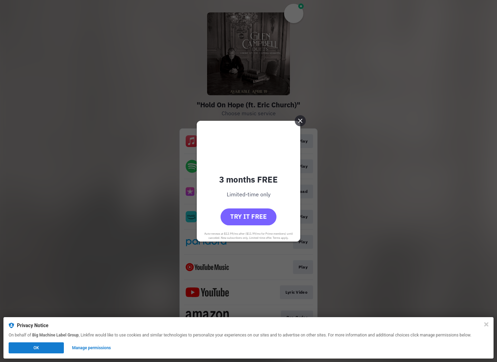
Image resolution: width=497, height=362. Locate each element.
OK (36, 347)
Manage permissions (91, 347)
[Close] (486, 324)
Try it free (248, 217)
